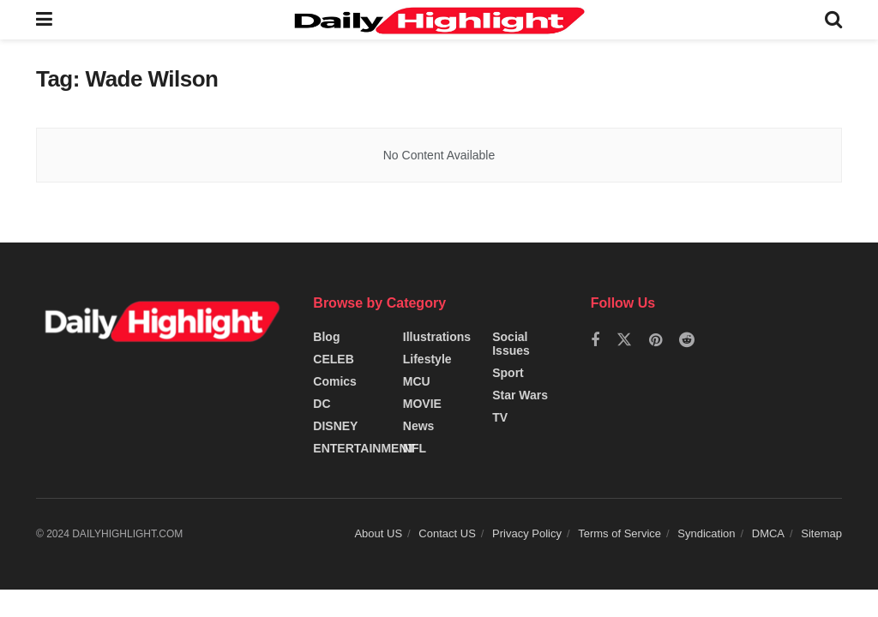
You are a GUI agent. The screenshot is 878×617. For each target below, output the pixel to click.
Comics (335, 381)
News (419, 426)
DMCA (768, 533)
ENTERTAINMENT (364, 448)
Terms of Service (619, 533)
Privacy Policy (527, 533)
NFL (414, 448)
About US (378, 533)
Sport (508, 373)
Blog (326, 337)
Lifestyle (427, 359)
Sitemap (821, 533)
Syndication (706, 533)
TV (500, 417)
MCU (416, 381)
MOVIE (422, 403)
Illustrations (437, 337)
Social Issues (511, 343)
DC (321, 403)
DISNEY (335, 426)
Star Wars (520, 395)
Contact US (446, 533)
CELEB (333, 359)
